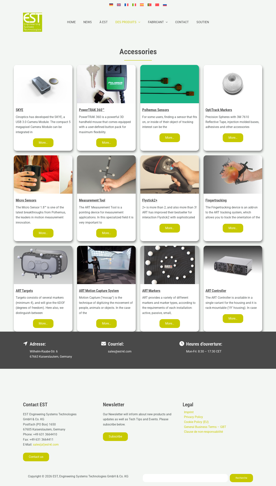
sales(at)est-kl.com (45, 444)
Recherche (241, 477)
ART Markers (152, 290)
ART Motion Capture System (100, 290)
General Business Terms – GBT (204, 427)
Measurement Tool (93, 200)
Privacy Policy (192, 417)
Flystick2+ (150, 200)
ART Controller (216, 290)
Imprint (187, 412)
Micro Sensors (27, 200)
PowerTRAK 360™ (92, 109)
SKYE (20, 109)
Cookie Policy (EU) (195, 422)
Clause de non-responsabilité (202, 432)
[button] (138, 22)
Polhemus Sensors (156, 109)
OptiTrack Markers (219, 109)
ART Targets (25, 290)
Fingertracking (216, 200)
